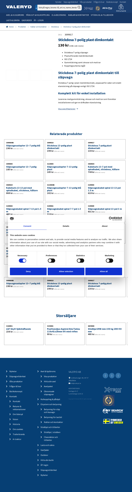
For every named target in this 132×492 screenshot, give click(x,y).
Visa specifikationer (68, 108)
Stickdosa (55, 27)
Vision (15, 419)
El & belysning (59, 15)
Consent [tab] (27, 226)
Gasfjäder (27, 20)
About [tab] (105, 226)
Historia (16, 424)
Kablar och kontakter (39, 27)
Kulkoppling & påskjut (50, 399)
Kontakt (123, 2)
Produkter (22, 27)
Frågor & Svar (99, 2)
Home (11, 27)
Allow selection (66, 271)
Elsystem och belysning (51, 404)
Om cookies (18, 429)
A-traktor (17, 439)
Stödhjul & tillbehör (102, 15)
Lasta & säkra (13, 20)
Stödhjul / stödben (52, 432)
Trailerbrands (19, 434)
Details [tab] (66, 226)
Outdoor (44, 455)
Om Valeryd (18, 414)
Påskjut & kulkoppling (38, 15)
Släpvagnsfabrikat (71, 2)
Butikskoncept (112, 2)
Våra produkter (86, 2)
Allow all (104, 271)
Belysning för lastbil (53, 417)
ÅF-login (44, 465)
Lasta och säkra (47, 445)
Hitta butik (121, 11)
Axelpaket (48, 386)
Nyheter (58, 2)
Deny (28, 271)
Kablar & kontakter (78, 15)
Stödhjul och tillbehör (50, 427)
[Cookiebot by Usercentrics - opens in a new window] (111, 219)
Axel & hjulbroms (15, 15)
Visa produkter (50, 376)
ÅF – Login (39, 20)
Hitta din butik (47, 460)
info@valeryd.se (76, 383)
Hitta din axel (50, 381)
